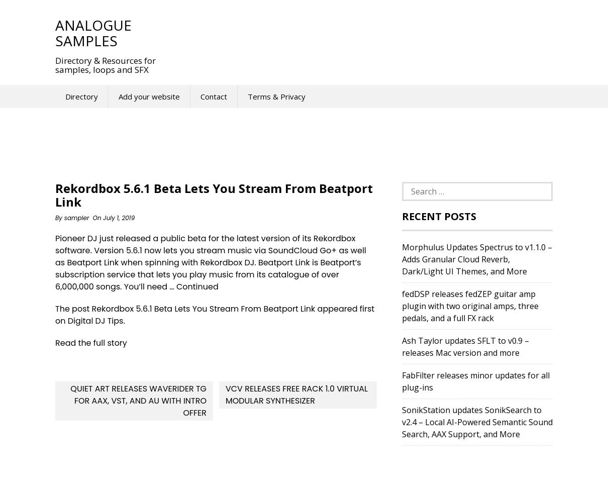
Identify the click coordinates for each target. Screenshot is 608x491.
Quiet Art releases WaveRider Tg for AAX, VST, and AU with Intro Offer (138, 401)
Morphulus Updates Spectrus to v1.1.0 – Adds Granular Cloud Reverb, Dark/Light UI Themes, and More (477, 259)
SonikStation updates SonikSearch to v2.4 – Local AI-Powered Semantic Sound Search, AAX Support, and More (477, 422)
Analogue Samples (93, 33)
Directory (81, 96)
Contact (213, 96)
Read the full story (91, 343)
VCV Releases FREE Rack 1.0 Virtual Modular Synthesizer (297, 395)
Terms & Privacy (277, 96)
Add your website (149, 96)
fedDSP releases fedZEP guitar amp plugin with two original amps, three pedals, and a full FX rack (470, 306)
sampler (76, 218)
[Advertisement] (354, 32)
